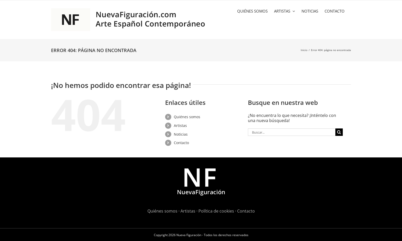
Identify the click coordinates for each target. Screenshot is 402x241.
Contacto (181, 142)
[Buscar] (339, 132)
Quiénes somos (187, 116)
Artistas (180, 125)
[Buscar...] (291, 132)
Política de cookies (216, 211)
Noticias (181, 134)
